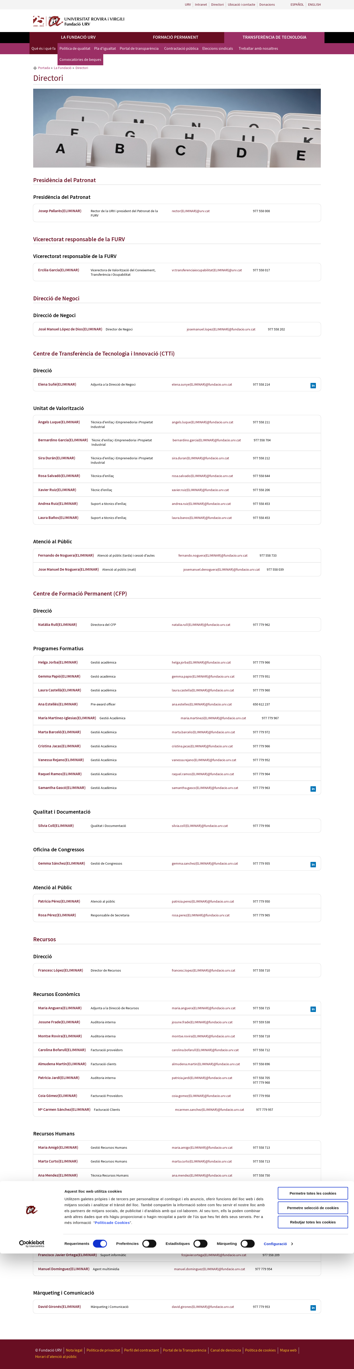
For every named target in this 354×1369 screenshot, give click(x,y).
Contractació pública (181, 48)
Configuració (275, 1359)
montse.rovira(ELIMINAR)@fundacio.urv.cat (203, 1036)
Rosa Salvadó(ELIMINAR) (59, 476)
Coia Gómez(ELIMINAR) (57, 1095)
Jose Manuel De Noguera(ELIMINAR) (68, 569)
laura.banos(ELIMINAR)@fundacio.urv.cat (202, 518)
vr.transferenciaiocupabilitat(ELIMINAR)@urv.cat (207, 270)
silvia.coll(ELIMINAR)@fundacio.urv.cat (200, 826)
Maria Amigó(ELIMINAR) (58, 1147)
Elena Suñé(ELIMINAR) (57, 384)
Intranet (201, 4)
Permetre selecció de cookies (313, 1323)
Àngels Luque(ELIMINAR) (59, 422)
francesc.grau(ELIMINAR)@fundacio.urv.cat (203, 1241)
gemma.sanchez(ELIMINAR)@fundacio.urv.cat (205, 863)
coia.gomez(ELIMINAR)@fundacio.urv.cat (201, 1096)
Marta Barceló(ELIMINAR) (59, 732)
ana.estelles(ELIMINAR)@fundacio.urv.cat (202, 704)
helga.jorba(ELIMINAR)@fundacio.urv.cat (201, 662)
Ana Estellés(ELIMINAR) (58, 704)
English (314, 4)
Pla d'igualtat (105, 48)
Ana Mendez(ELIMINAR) (58, 1175)
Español (297, 4)
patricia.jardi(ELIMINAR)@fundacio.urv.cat (202, 1078)
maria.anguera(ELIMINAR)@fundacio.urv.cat (204, 1008)
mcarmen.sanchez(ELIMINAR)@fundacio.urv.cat (209, 1110)
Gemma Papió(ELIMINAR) (59, 676)
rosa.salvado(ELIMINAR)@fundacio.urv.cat (202, 476)
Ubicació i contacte (241, 4)
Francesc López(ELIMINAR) (60, 970)
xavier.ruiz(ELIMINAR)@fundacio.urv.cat (200, 490)
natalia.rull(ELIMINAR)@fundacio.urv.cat (201, 625)
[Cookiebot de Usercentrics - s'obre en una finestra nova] (31, 1359)
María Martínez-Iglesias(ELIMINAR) (67, 718)
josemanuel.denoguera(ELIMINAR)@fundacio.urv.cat (221, 569)
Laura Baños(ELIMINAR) (58, 517)
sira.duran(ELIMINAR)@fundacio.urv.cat (200, 458)
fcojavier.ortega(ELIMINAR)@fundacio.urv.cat (213, 1255)
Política (102, 1338)
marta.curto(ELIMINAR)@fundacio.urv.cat (202, 1161)
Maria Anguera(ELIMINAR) (60, 1008)
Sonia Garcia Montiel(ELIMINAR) (65, 1189)
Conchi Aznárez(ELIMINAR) (60, 1203)
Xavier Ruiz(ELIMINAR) (57, 490)
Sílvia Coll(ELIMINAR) (56, 825)
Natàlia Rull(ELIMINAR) (57, 624)
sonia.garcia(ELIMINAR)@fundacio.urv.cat (206, 1189)
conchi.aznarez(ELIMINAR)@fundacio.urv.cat (204, 1203)
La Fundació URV (78, 37)
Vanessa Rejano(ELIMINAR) (61, 760)
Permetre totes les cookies (313, 1309)
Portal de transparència (139, 48)
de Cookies (119, 1338)
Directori (217, 4)
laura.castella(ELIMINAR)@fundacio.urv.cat (203, 690)
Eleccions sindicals (217, 48)
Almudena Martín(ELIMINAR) (62, 1064)
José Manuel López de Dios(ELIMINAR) (70, 329)
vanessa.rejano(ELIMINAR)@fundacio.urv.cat (204, 760)
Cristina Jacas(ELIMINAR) (59, 746)
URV (188, 4)
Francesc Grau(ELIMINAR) (59, 1241)
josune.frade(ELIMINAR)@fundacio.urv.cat (202, 1022)
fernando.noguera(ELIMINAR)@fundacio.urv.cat (213, 555)
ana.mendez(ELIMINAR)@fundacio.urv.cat (202, 1175)
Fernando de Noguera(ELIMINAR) (66, 555)
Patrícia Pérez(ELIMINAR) (59, 901)
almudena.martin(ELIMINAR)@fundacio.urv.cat (206, 1064)
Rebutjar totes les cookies (313, 1337)
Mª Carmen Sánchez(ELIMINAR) (64, 1109)
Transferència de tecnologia (274, 37)
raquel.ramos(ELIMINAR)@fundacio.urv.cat (203, 774)
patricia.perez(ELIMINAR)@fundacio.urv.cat (203, 901)
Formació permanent (175, 37)
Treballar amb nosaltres (258, 48)
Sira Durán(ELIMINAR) (56, 458)
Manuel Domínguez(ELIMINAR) (63, 1269)
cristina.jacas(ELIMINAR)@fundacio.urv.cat (202, 746)
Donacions (267, 4)
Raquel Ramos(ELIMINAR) (60, 774)
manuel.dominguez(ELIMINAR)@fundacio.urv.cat (209, 1269)
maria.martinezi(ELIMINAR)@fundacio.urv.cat (213, 718)
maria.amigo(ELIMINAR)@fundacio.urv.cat (202, 1148)
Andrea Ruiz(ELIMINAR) (58, 503)
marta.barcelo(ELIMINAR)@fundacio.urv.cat (203, 732)
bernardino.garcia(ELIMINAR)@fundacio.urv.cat (207, 440)
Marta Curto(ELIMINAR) (58, 1161)
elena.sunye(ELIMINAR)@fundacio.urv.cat (202, 384)
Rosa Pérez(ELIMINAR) (57, 915)
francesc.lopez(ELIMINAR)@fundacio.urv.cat (203, 970)
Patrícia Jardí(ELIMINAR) (58, 1077)
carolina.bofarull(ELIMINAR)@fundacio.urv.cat (205, 1050)
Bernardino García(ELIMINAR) (63, 440)
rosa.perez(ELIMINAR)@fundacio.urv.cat (201, 915)
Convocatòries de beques (80, 59)
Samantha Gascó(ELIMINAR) (62, 787)
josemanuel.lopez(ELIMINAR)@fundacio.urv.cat (221, 329)
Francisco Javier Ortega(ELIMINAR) (67, 1255)
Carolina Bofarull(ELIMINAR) (62, 1050)
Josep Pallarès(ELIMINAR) (59, 211)
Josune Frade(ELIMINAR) (59, 1022)
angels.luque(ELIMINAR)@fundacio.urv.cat (202, 422)
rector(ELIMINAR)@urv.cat (191, 211)
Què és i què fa (43, 48)
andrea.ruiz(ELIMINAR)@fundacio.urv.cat (201, 504)
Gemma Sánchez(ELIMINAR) (61, 863)
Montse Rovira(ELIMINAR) (60, 1036)
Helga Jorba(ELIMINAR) (58, 662)
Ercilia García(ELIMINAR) (58, 270)
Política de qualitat (74, 48)
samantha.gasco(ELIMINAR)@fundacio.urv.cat (205, 788)
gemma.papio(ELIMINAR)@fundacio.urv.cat (203, 676)
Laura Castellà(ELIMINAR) (59, 690)
